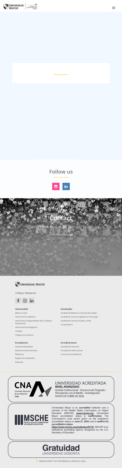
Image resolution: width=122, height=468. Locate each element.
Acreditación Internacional (72, 350)
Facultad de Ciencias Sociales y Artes (76, 321)
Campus (18, 331)
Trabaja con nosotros (24, 335)
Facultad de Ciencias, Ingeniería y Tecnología (79, 317)
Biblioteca (19, 354)
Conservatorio (67, 324)
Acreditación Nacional (70, 346)
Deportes (19, 362)
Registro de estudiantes (25, 358)
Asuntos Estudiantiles (24, 346)
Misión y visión (21, 313)
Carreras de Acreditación (71, 354)
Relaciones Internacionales (26, 350)
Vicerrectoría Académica (25, 317)
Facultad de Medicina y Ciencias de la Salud (78, 313)
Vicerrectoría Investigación (26, 327)
